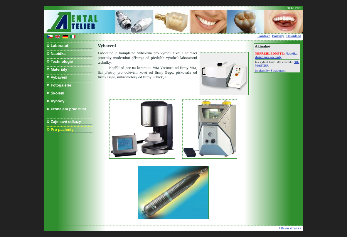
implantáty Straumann (270, 70)
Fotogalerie (59, 85)
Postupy (278, 36)
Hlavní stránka (290, 228)
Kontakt (263, 36)
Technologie (60, 61)
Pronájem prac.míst (66, 108)
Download (293, 36)
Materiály (57, 69)
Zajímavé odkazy (64, 121)
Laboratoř (57, 45)
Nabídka (56, 53)
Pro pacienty (60, 129)
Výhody (56, 101)
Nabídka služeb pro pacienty (276, 55)
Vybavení (57, 77)
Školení (55, 93)
